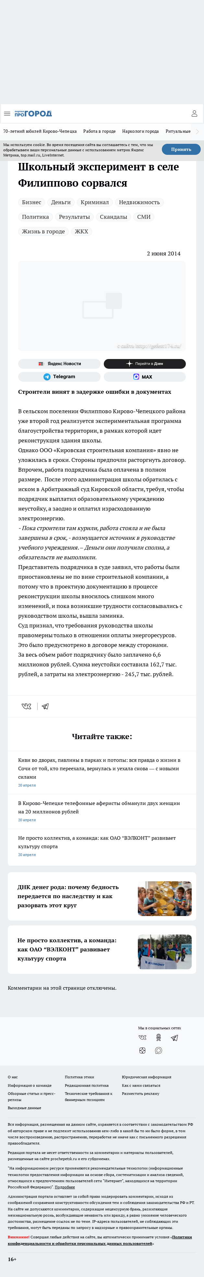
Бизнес (31, 202)
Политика (35, 216)
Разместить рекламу (140, 1093)
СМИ (143, 216)
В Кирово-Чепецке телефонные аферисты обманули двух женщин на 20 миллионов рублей (102, 812)
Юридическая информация (146, 1076)
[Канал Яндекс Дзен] (145, 364)
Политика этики (79, 1076)
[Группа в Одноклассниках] (158, 1037)
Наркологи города (140, 131)
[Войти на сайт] (194, 113)
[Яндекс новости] (59, 364)
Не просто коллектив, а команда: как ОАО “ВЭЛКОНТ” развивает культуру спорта (102, 847)
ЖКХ (81, 231)
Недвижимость (139, 202)
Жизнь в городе (43, 231)
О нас (13, 1076)
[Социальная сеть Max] (145, 377)
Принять (181, 149)
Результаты (74, 216)
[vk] (27, 706)
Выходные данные (24, 1107)
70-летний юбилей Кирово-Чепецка (40, 131)
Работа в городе (99, 131)
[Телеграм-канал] (59, 377)
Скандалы (113, 216)
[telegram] (47, 706)
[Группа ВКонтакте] (142, 1037)
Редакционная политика (87, 1085)
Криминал (95, 202)
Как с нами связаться (141, 1085)
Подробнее (65, 1186)
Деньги (61, 202)
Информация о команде (30, 1085)
